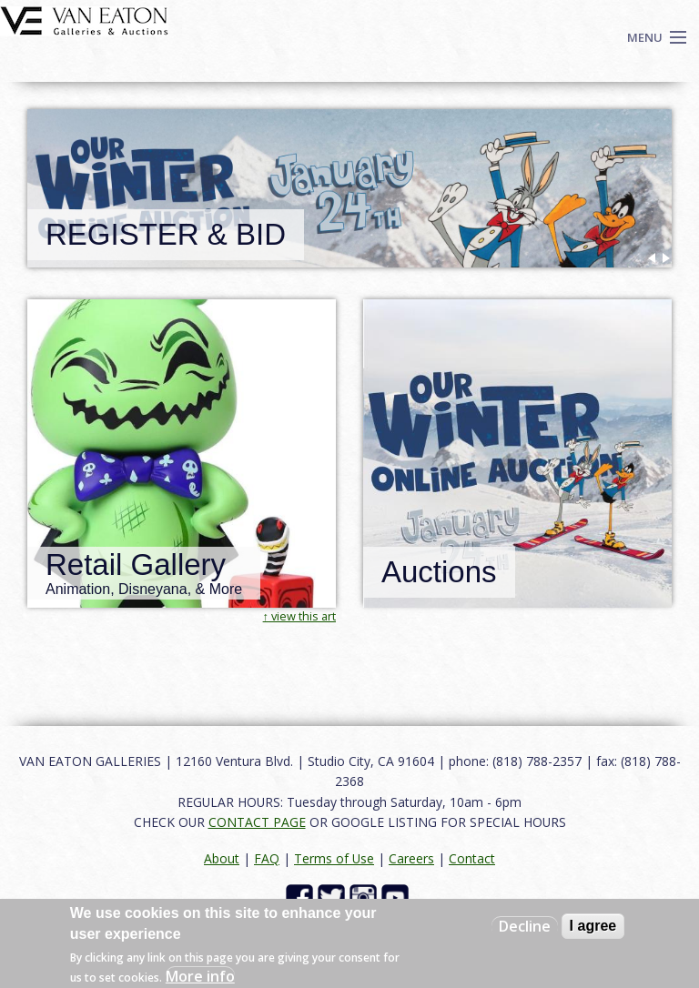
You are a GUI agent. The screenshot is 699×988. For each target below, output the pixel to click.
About (221, 858)
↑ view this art (299, 616)
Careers (411, 858)
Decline (525, 926)
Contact (472, 858)
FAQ (266, 858)
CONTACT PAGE (257, 822)
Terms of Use (334, 858)
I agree (593, 925)
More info (200, 976)
